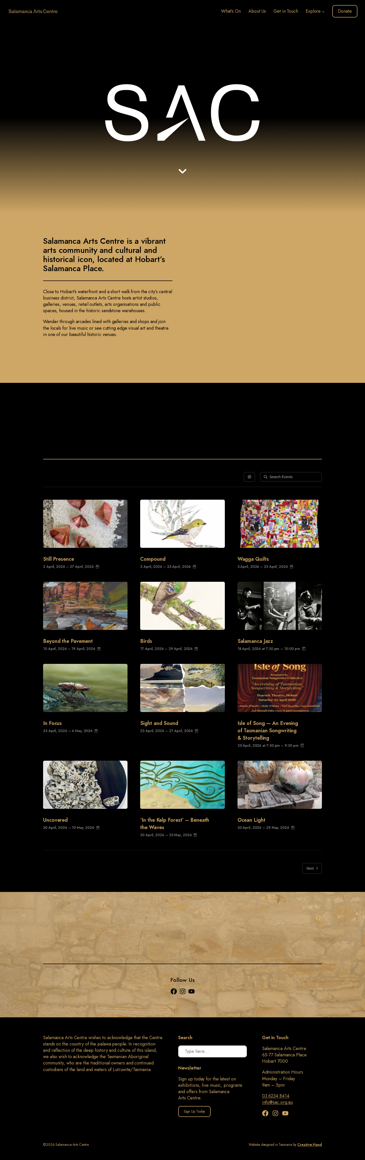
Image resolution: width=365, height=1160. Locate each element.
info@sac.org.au (277, 1102)
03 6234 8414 (275, 1096)
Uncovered (55, 820)
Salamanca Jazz (255, 641)
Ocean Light (251, 820)
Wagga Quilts (253, 559)
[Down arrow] (182, 171)
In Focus (52, 723)
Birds (146, 641)
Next (312, 868)
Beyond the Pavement (68, 641)
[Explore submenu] (323, 11)
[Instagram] (183, 991)
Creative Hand (309, 1144)
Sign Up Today (194, 1111)
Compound (152, 559)
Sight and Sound (159, 723)
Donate (345, 11)
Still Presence (58, 559)
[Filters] (249, 477)
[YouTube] (191, 991)
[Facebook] (175, 991)
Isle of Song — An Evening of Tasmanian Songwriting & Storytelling (268, 731)
